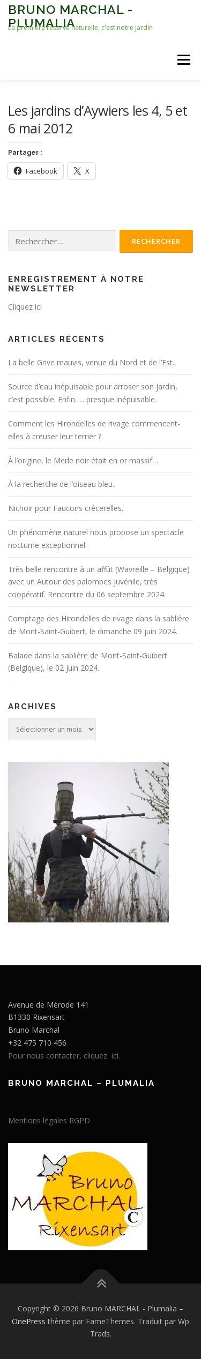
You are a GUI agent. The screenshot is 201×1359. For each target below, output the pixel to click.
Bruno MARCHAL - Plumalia (70, 16)
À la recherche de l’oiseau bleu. (61, 484)
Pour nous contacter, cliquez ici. (64, 1055)
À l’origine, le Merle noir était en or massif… (83, 460)
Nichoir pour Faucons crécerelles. (65, 508)
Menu (183, 59)
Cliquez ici (25, 307)
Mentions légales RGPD (49, 1120)
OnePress (29, 1321)
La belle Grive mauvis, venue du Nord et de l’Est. (91, 362)
